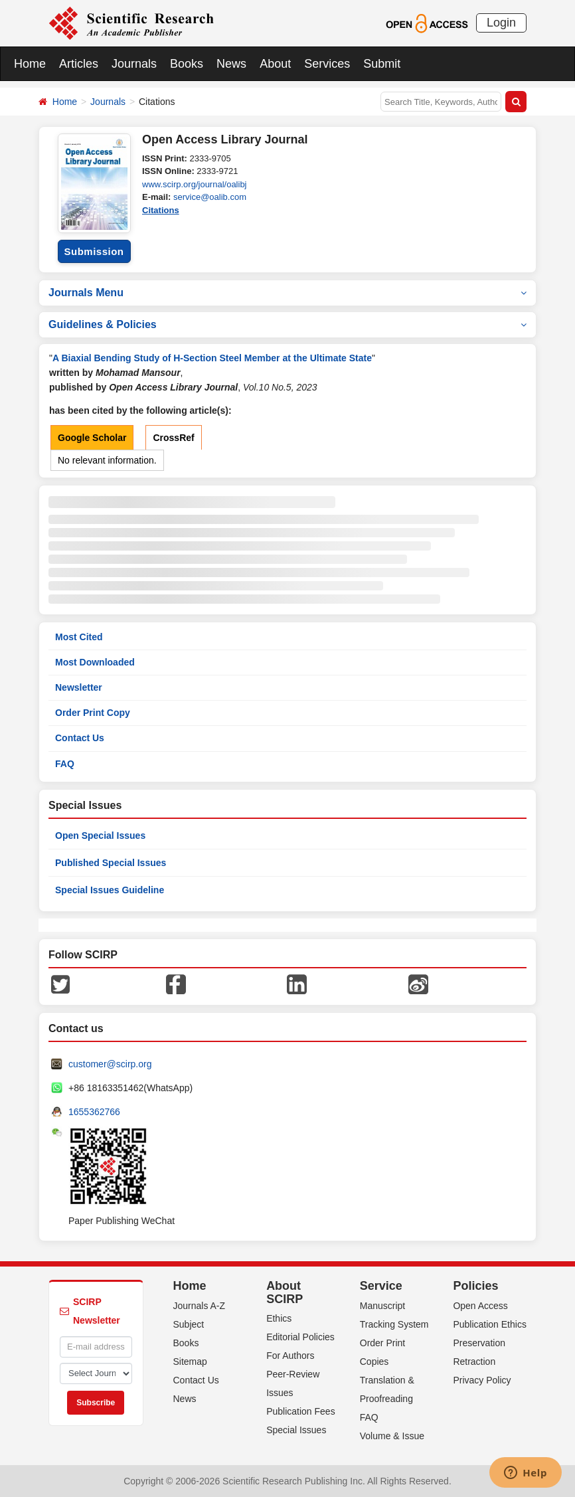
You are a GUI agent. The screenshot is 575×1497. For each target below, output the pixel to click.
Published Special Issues (110, 862)
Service (381, 1285)
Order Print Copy (92, 712)
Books (186, 63)
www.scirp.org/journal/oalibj (194, 184)
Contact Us (79, 738)
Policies (475, 1285)
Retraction (474, 1361)
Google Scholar (92, 437)
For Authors (290, 1355)
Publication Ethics (490, 1324)
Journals (134, 63)
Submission (93, 251)
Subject (189, 1324)
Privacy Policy (482, 1380)
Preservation (479, 1343)
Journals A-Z (199, 1305)
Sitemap (190, 1361)
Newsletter (78, 687)
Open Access (480, 1305)
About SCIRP (284, 1292)
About (275, 63)
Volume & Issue (392, 1436)
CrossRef (173, 437)
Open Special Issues (100, 835)
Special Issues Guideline (109, 890)
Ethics (278, 1318)
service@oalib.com (209, 197)
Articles (78, 63)
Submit (381, 63)
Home (30, 63)
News (231, 63)
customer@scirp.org (109, 1064)
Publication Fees (300, 1411)
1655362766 (94, 1111)
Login (501, 22)
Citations (160, 210)
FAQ (64, 763)
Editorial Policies (300, 1337)
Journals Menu (287, 292)
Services (327, 63)
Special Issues (296, 1430)
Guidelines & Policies (287, 324)
